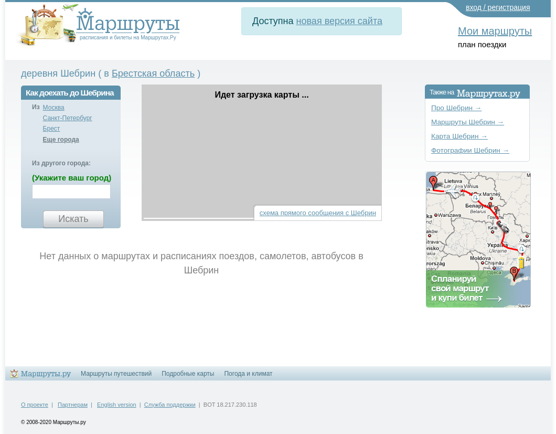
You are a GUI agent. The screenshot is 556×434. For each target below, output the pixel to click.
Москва (54, 107)
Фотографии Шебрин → (470, 150)
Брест (51, 128)
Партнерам (73, 404)
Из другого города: (61, 163)
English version (116, 404)
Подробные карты (188, 373)
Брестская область (153, 73)
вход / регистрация (498, 7)
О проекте (34, 404)
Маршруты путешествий (116, 373)
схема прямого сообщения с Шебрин (318, 213)
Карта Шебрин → (459, 136)
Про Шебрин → (456, 108)
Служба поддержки (170, 404)
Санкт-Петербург (67, 118)
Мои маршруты (495, 31)
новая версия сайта (339, 21)
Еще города (61, 139)
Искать (73, 219)
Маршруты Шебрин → (467, 122)
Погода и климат (248, 373)
